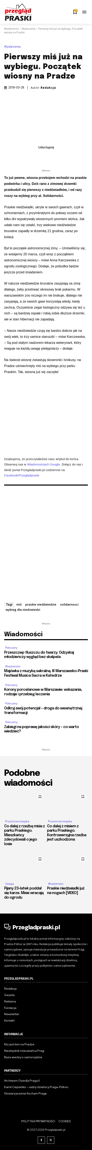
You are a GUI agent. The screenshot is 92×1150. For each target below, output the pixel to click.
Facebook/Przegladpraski (21, 475)
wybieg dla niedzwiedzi (23, 609)
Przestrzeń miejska (17, 821)
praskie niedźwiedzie (40, 604)
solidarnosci (69, 604)
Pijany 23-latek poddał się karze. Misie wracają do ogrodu (24, 893)
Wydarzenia (28, 28)
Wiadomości (11, 28)
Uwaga (9, 884)
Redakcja (48, 88)
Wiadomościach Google (43, 464)
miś (19, 604)
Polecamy (11, 648)
